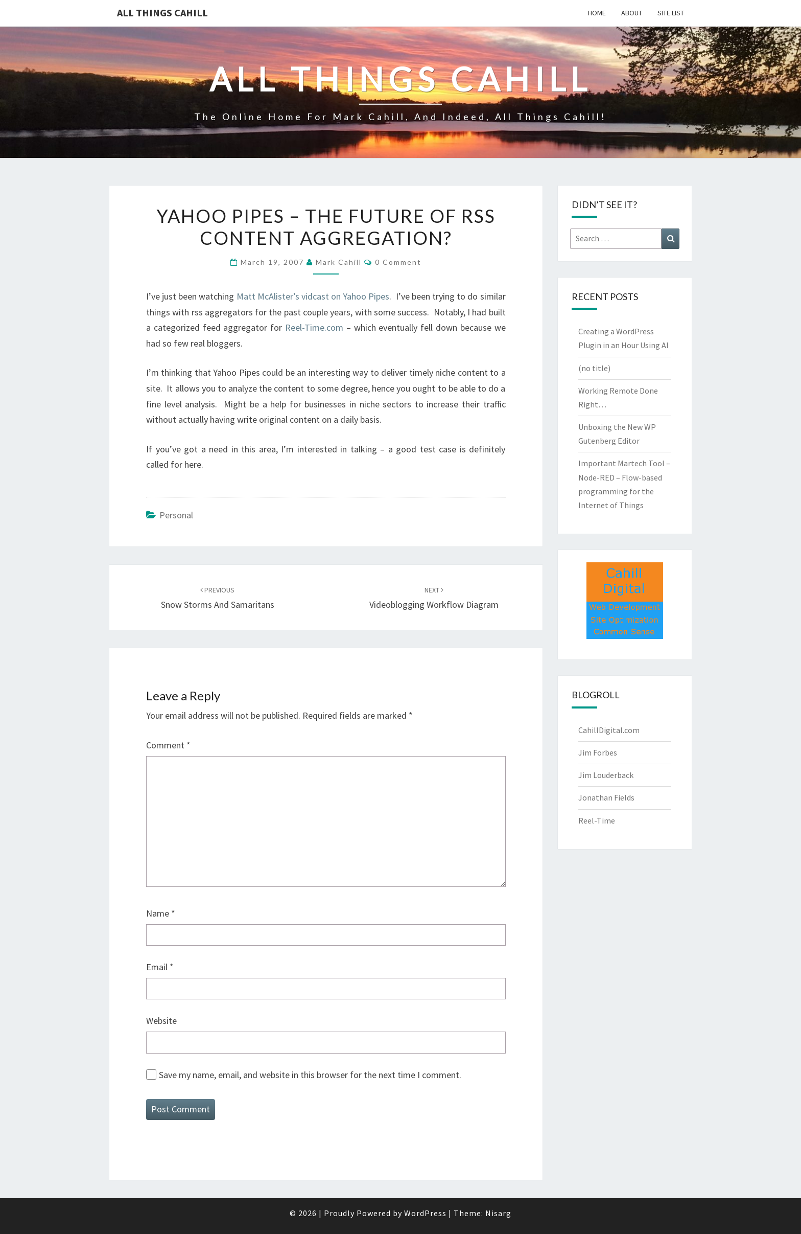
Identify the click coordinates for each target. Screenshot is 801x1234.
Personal (176, 515)
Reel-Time (596, 820)
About (631, 12)
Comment (168, 745)
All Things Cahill (162, 12)
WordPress (425, 1213)
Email (160, 967)
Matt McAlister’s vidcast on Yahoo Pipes (313, 296)
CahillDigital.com (609, 730)
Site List (670, 12)
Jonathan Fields (606, 797)
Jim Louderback (605, 775)
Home (597, 12)
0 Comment (398, 262)
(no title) (594, 368)
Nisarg (498, 1213)
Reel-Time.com (314, 327)
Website (161, 1020)
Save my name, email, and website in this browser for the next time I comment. (310, 1075)
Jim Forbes (597, 752)
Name (160, 913)
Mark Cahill (339, 262)
